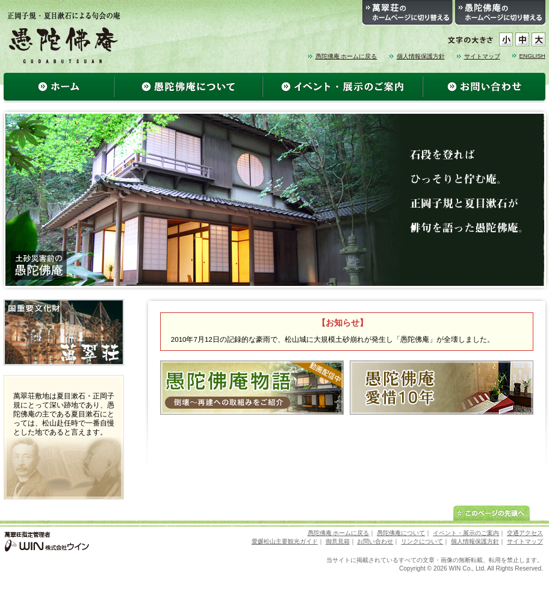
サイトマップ (482, 56)
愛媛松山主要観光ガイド (285, 541)
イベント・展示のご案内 (466, 533)
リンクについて (422, 541)
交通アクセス (525, 533)
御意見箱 (338, 541)
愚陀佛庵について (401, 533)
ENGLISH (533, 55)
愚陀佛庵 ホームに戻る (346, 56)
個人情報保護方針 (421, 56)
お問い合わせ (375, 541)
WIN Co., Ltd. (467, 568)
